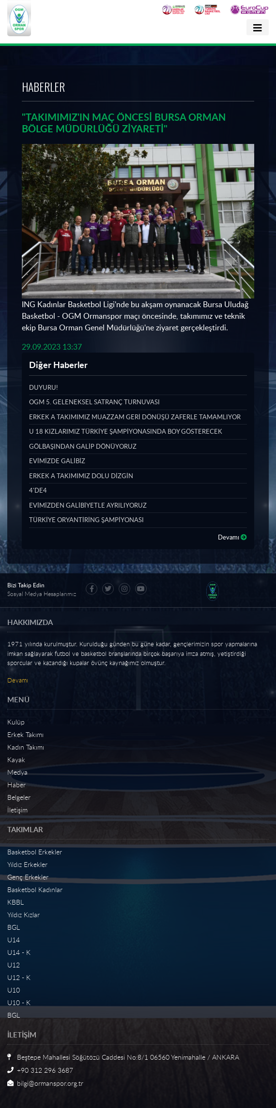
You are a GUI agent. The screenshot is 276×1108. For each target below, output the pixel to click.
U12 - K (19, 977)
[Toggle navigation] (257, 27)
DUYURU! (43, 387)
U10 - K (19, 1002)
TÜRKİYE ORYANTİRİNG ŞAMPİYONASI (86, 519)
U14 (13, 939)
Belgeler (19, 797)
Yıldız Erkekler (27, 864)
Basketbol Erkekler (34, 851)
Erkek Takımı (25, 734)
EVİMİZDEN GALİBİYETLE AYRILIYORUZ (88, 505)
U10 (13, 989)
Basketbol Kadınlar (34, 889)
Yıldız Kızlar (23, 914)
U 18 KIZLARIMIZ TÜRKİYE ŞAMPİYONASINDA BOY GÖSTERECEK (125, 431)
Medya (17, 772)
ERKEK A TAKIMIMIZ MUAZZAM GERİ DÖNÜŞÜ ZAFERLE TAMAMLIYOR (135, 416)
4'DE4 (38, 490)
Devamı (232, 537)
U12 (13, 964)
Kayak (16, 759)
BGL (13, 927)
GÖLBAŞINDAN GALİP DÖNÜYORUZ (83, 446)
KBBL (15, 902)
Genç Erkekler (27, 876)
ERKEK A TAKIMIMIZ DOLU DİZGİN (81, 475)
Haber (16, 784)
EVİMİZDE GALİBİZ (57, 460)
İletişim (17, 809)
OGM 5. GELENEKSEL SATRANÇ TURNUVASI (94, 402)
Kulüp (16, 721)
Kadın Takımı (25, 747)
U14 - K (19, 952)
